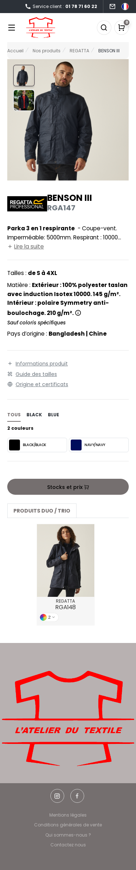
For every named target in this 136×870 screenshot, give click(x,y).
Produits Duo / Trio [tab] (41, 510)
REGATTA (65, 605)
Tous (14, 415)
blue (53, 415)
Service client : (61, 6)
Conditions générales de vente (68, 825)
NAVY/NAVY (88, 445)
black (34, 415)
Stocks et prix (68, 487)
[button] (24, 75)
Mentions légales (68, 815)
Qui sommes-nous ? (68, 835)
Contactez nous (68, 845)
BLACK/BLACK (27, 445)
